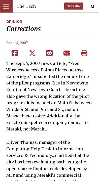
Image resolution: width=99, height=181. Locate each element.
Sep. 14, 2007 (17, 42)
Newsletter (74, 6)
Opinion (14, 21)
